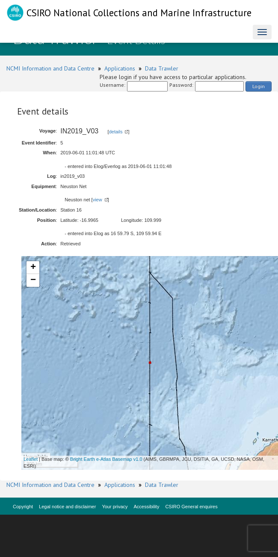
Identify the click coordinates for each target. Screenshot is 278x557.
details (116, 131)
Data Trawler (161, 68)
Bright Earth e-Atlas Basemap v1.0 (106, 459)
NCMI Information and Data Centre (50, 68)
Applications (119, 68)
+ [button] (33, 267)
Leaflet (31, 459)
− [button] (33, 280)
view (97, 199)
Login (258, 86)
